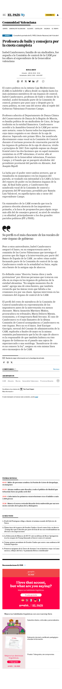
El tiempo (55, 28)
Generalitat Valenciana (17, 28)
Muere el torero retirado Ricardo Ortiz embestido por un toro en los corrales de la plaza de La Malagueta (30, 504)
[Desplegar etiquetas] (58, 380)
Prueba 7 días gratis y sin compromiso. (40, 654)
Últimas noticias (9, 478)
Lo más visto (7, 516)
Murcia (18, 381)
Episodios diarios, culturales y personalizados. (43, 620)
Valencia (47, 28)
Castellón (38, 28)
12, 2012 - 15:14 (34, 73)
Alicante (30, 28)
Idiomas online (31, 573)
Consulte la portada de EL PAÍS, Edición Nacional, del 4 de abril (35, 35)
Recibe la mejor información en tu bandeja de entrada (25, 358)
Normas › (56, 369)
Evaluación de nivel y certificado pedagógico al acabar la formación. (42, 638)
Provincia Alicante (46, 381)
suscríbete (50, 15)
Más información (8, 391)
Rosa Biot (31, 70)
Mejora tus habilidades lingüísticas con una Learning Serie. (28, 614)
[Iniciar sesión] (58, 15)
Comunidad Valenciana (19, 22)
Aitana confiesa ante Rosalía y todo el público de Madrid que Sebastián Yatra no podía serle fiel (30, 490)
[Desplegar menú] (4, 15)
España (5, 28)
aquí (36, 397)
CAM (4, 381)
